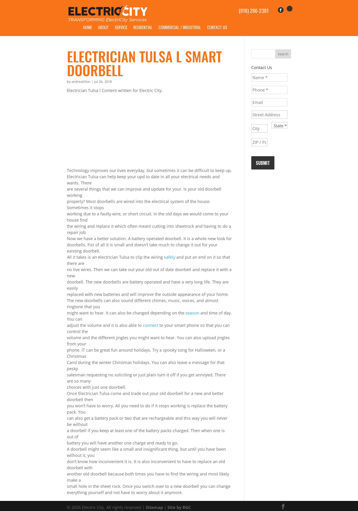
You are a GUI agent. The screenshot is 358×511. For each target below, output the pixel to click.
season (192, 307)
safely (169, 252)
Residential (143, 22)
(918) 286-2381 (254, 8)
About (103, 22)
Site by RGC (179, 502)
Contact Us (217, 22)
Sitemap (154, 502)
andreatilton (80, 76)
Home (87, 22)
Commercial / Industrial (180, 22)
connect (150, 320)
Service (121, 22)
